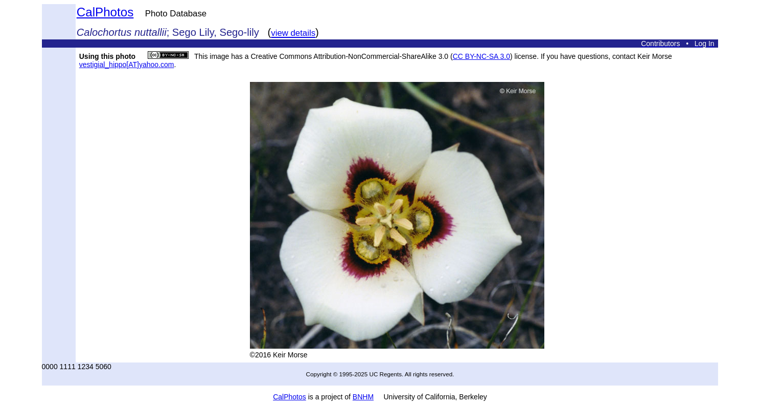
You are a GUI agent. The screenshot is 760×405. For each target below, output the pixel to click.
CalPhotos (105, 12)
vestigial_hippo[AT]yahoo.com (126, 64)
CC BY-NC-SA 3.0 (481, 56)
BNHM (363, 397)
